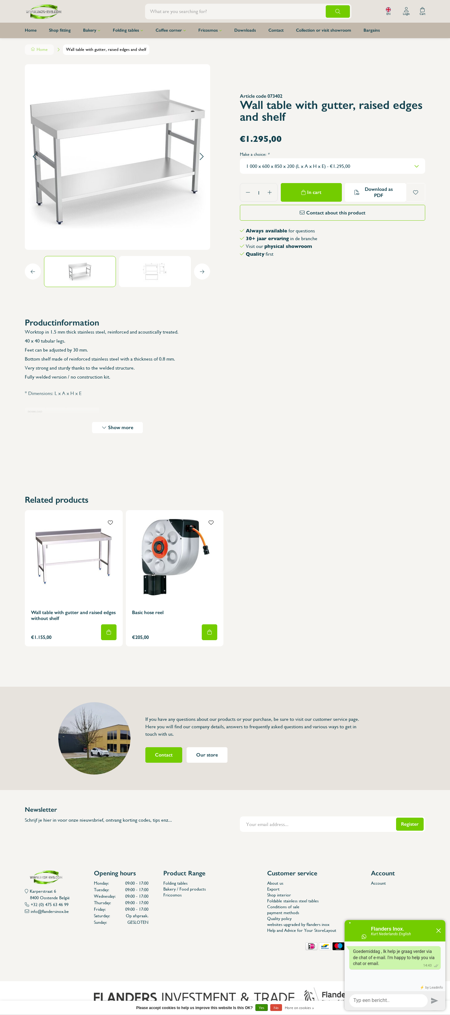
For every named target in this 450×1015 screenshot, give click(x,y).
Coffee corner (169, 30)
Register (410, 824)
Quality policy (279, 918)
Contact (276, 30)
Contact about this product (335, 213)
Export (273, 889)
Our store (207, 755)
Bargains (372, 30)
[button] (34, 157)
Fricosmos (208, 30)
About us (275, 883)
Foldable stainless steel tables (293, 900)
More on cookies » (299, 1008)
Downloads (245, 30)
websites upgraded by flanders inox (298, 924)
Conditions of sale (283, 906)
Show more (120, 427)
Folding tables (126, 30)
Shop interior (279, 894)
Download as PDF (379, 192)
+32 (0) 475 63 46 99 (49, 904)
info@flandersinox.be (50, 911)
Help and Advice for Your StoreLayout (301, 930)
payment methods (283, 912)
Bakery (89, 30)
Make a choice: (254, 154)
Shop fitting (60, 30)
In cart (314, 192)
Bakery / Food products (184, 889)
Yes (261, 1008)
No (276, 1008)
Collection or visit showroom (323, 30)
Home (31, 30)
